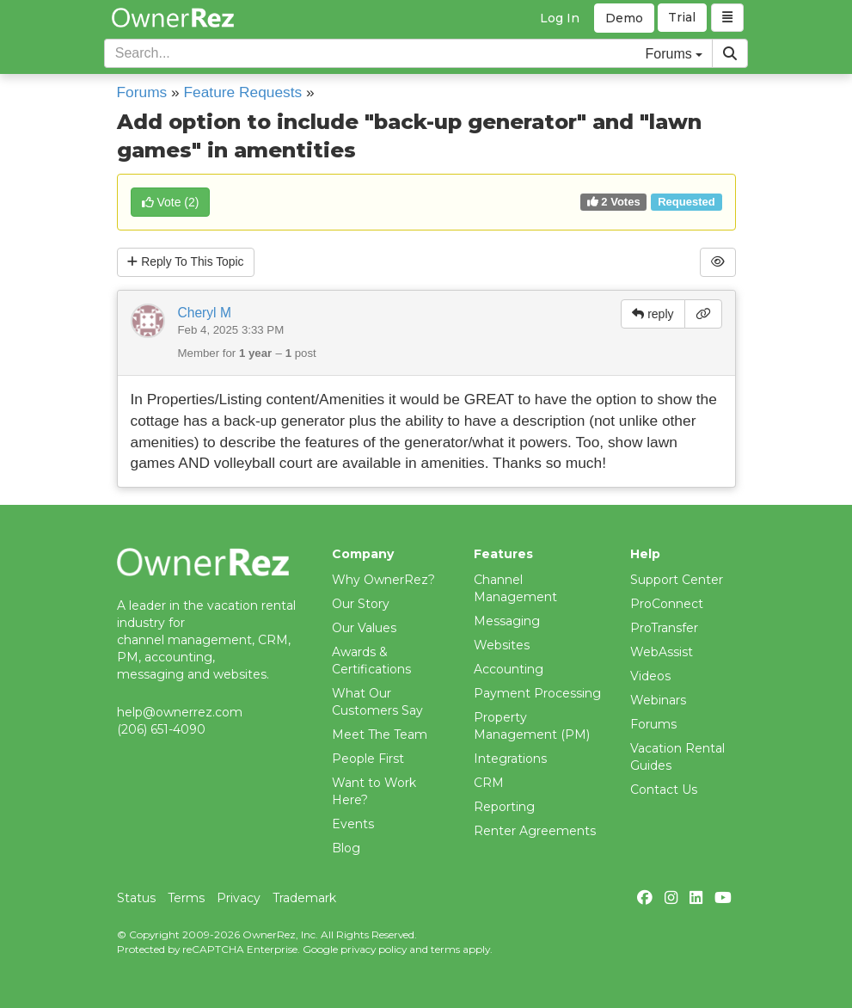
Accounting (508, 669)
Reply (187, 262)
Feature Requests (243, 92)
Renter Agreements (535, 831)
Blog (346, 848)
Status (136, 898)
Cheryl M (204, 312)
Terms (186, 898)
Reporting (504, 806)
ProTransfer (664, 628)
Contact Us (663, 789)
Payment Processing (537, 693)
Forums (142, 92)
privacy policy (373, 949)
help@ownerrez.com (179, 712)
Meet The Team (379, 734)
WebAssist (661, 652)
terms (445, 949)
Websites (502, 645)
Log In (559, 18)
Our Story (360, 604)
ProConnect (666, 604)
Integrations (510, 758)
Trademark (304, 898)
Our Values (364, 628)
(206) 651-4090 (161, 729)
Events (353, 824)
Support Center (676, 579)
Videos (650, 676)
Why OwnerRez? (383, 579)
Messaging (507, 621)
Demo (624, 18)
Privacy (239, 898)
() (170, 202)
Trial (682, 18)
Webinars (658, 700)
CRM (489, 782)
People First (368, 758)
